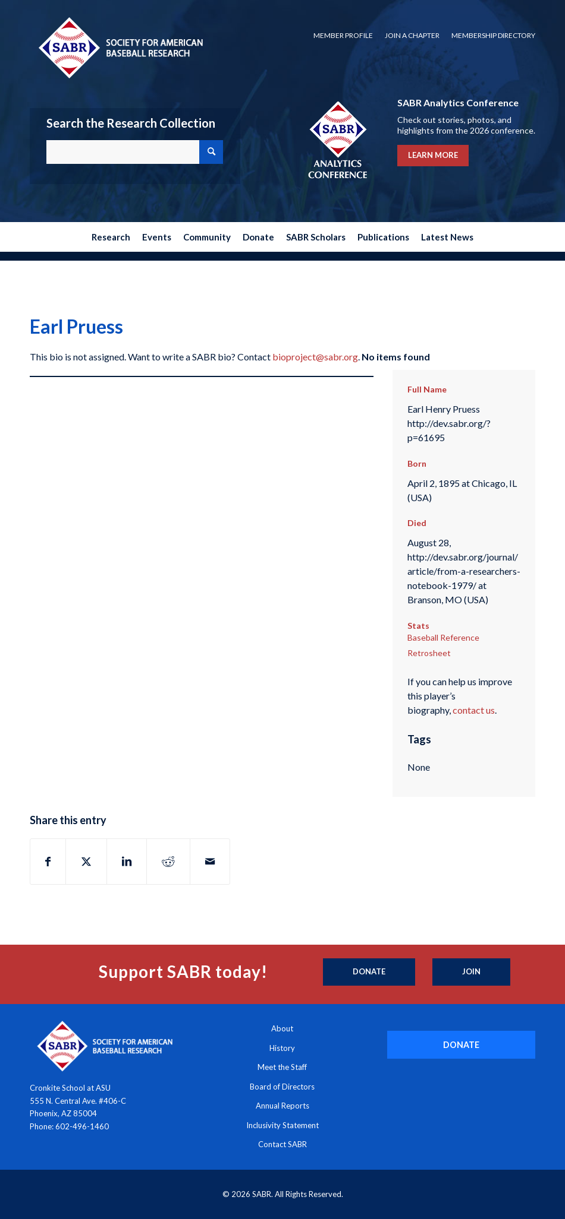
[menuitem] (343, 36)
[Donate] (369, 972)
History (282, 1048)
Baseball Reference (443, 637)
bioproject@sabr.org (315, 356)
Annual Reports (282, 1105)
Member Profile (343, 35)
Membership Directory (493, 35)
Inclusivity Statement (282, 1125)
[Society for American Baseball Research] (119, 47)
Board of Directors (282, 1086)
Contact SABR (282, 1144)
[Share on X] (86, 861)
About (282, 1028)
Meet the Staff (282, 1067)
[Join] (471, 972)
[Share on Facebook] (47, 861)
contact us (474, 709)
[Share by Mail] (210, 861)
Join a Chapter (412, 35)
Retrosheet (429, 653)
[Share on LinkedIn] (126, 861)
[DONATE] (461, 1045)
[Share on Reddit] (168, 861)
